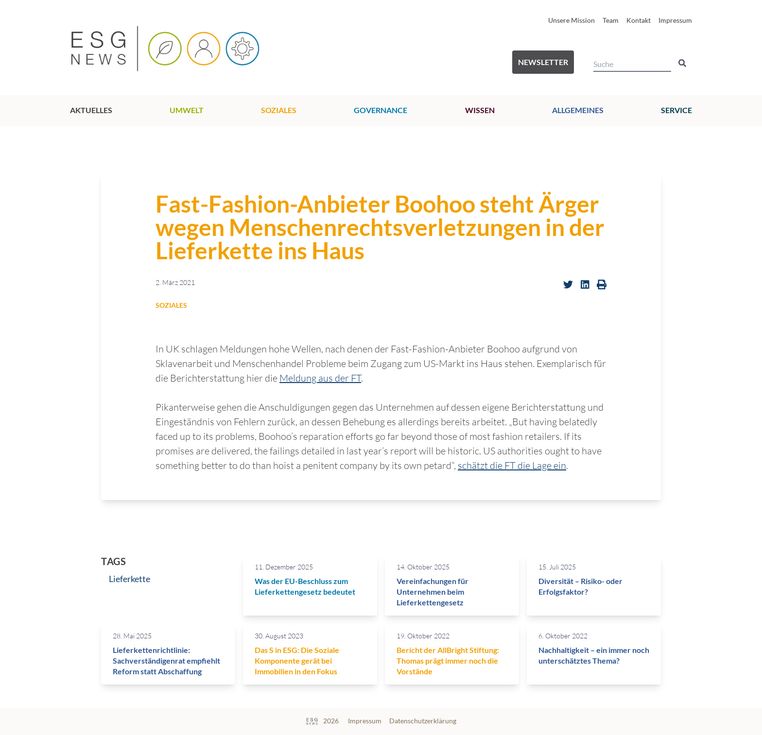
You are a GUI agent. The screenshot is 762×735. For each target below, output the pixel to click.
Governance (380, 110)
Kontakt (638, 20)
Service (676, 110)
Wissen (480, 110)
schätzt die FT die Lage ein (512, 465)
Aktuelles (91, 110)
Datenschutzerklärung (422, 721)
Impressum (675, 20)
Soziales (278, 110)
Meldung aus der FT (320, 378)
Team (611, 20)
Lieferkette (129, 578)
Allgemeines (578, 110)
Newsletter (543, 62)
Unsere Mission (571, 20)
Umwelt (187, 110)
